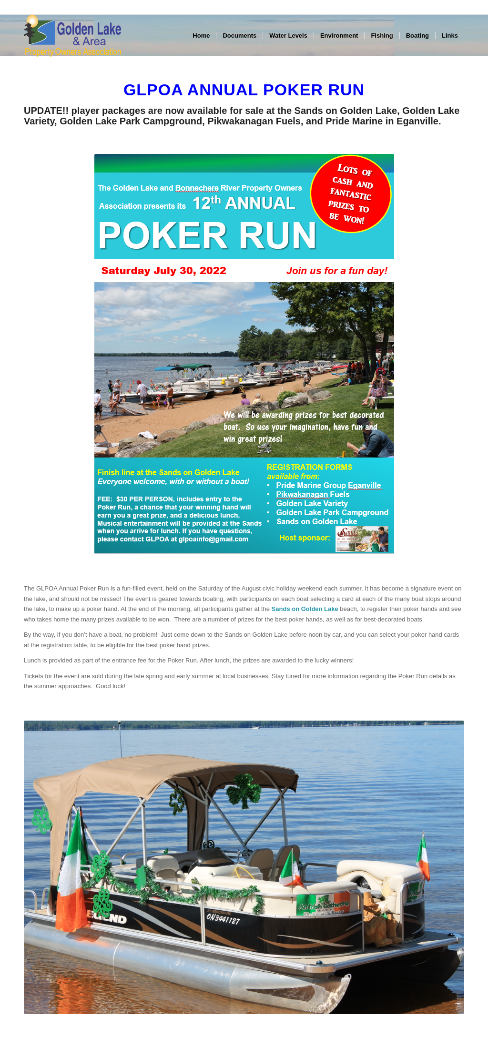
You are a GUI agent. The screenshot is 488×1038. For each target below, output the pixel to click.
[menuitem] (201, 36)
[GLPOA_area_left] (72, 36)
